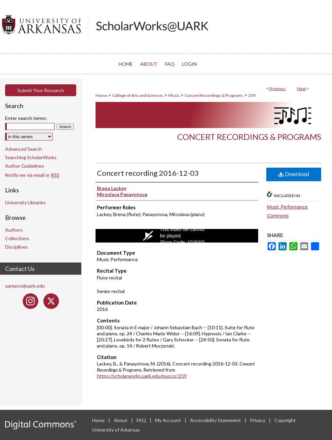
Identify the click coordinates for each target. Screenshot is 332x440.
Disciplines (16, 247)
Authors (14, 230)
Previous (277, 88)
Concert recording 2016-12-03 (148, 172)
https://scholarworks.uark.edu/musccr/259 (142, 376)
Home (101, 95)
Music (174, 95)
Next (301, 88)
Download (293, 174)
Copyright (285, 420)
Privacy (258, 420)
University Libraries (25, 202)
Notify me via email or (32, 175)
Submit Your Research (40, 90)
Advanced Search (23, 149)
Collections (17, 238)
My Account (168, 420)
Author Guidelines (24, 166)
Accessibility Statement (216, 420)
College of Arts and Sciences (137, 95)
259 (251, 95)
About (121, 420)
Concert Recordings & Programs (214, 95)
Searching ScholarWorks (31, 157)
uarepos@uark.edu (25, 286)
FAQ (142, 420)
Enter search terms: (26, 118)
